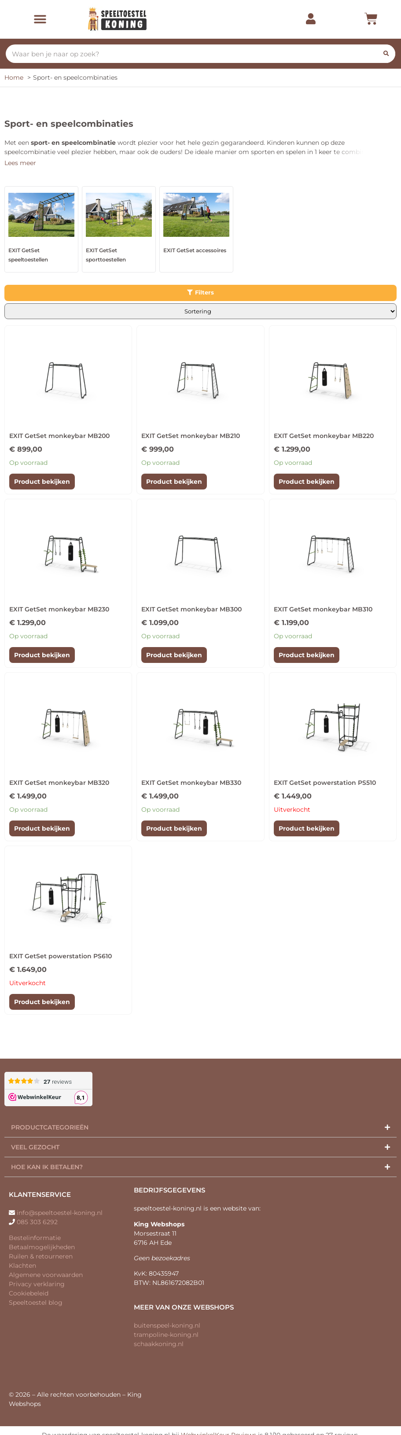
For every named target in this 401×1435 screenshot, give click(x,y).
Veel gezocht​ (35, 1147)
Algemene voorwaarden (46, 1275)
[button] (40, 19)
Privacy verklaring (37, 1284)
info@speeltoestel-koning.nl (60, 1213)
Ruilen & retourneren (41, 1256)
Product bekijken (42, 482)
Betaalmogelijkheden (42, 1247)
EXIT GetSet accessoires (194, 250)
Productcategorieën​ (49, 1127)
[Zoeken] (386, 53)
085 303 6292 (37, 1222)
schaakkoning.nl (159, 1344)
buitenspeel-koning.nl (167, 1325)
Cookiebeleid (28, 1293)
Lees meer (20, 163)
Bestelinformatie (35, 1238)
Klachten (22, 1265)
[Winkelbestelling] (200, 311)
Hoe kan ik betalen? (47, 1167)
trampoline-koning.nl (166, 1335)
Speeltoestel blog (36, 1302)
